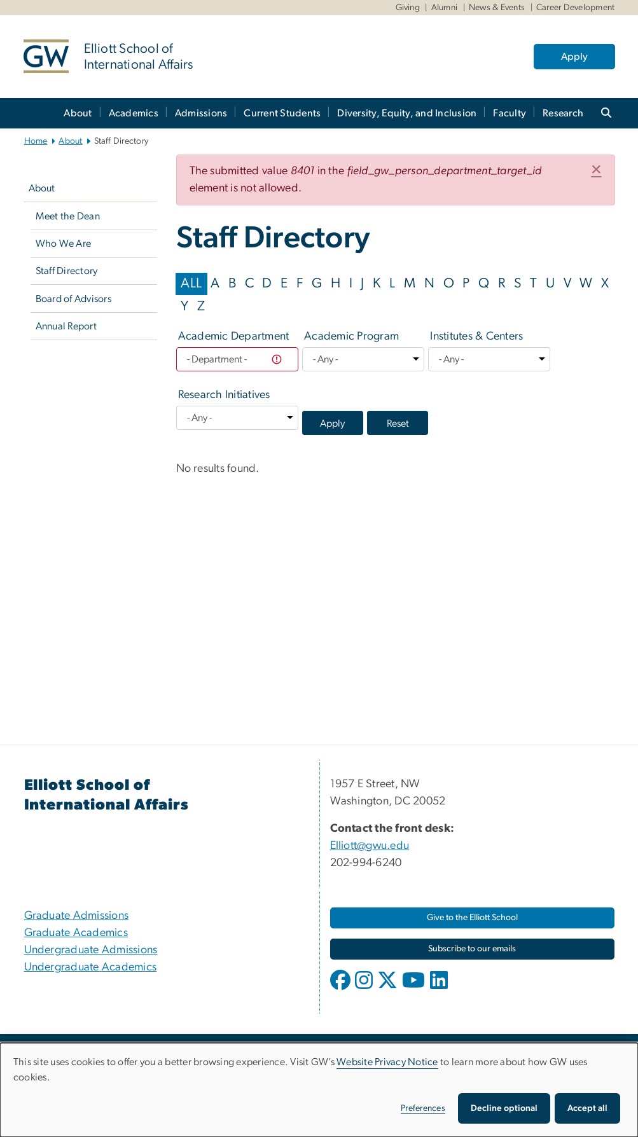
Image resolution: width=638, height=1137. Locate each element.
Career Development (575, 7)
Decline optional (504, 1108)
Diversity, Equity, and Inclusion (406, 113)
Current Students (282, 113)
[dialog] (319, 1090)
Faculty (509, 113)
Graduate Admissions (76, 915)
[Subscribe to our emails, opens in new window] (472, 949)
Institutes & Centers (476, 336)
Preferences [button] (423, 1108)
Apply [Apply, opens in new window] (574, 57)
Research (563, 113)
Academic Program (351, 336)
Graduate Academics (76, 933)
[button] (596, 170)
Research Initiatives (224, 395)
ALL (191, 283)
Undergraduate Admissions (91, 950)
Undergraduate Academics (90, 967)
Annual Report (66, 326)
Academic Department (233, 336)
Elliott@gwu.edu (370, 845)
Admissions (201, 113)
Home (36, 141)
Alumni (444, 7)
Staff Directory (67, 271)
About (78, 113)
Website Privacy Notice (387, 1062)
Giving (408, 7)
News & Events (497, 7)
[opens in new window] (341, 989)
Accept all (587, 1108)
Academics (133, 113)
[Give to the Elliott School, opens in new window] (472, 917)
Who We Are (64, 243)
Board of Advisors (73, 299)
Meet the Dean (68, 216)
